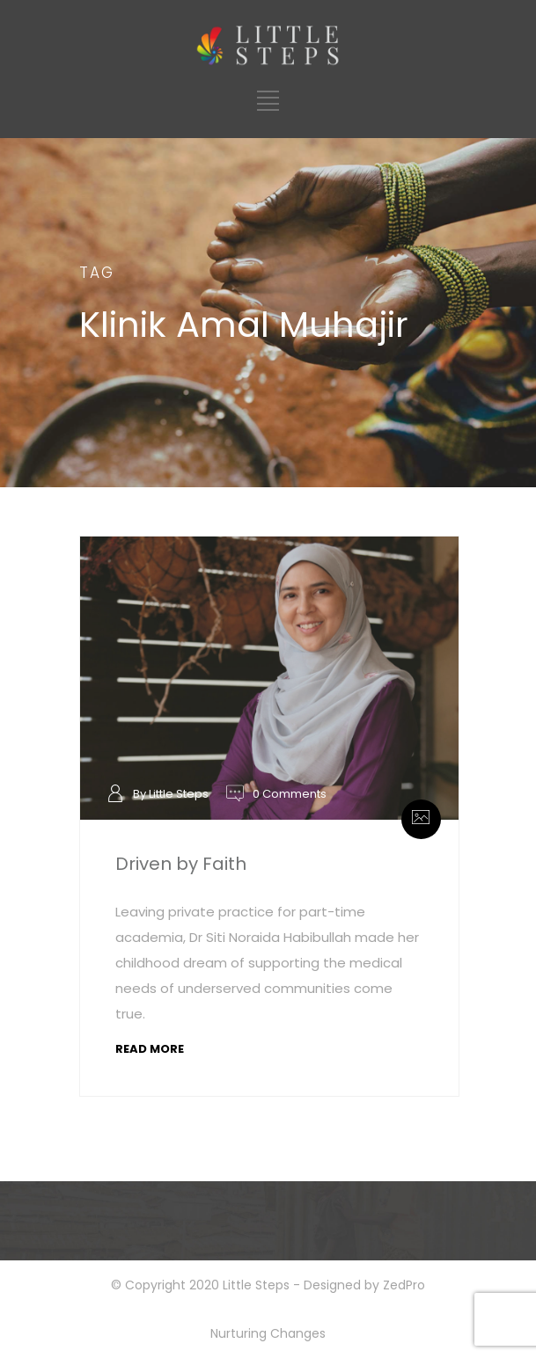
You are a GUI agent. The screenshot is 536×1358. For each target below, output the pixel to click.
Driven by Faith (180, 863)
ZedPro (404, 1285)
